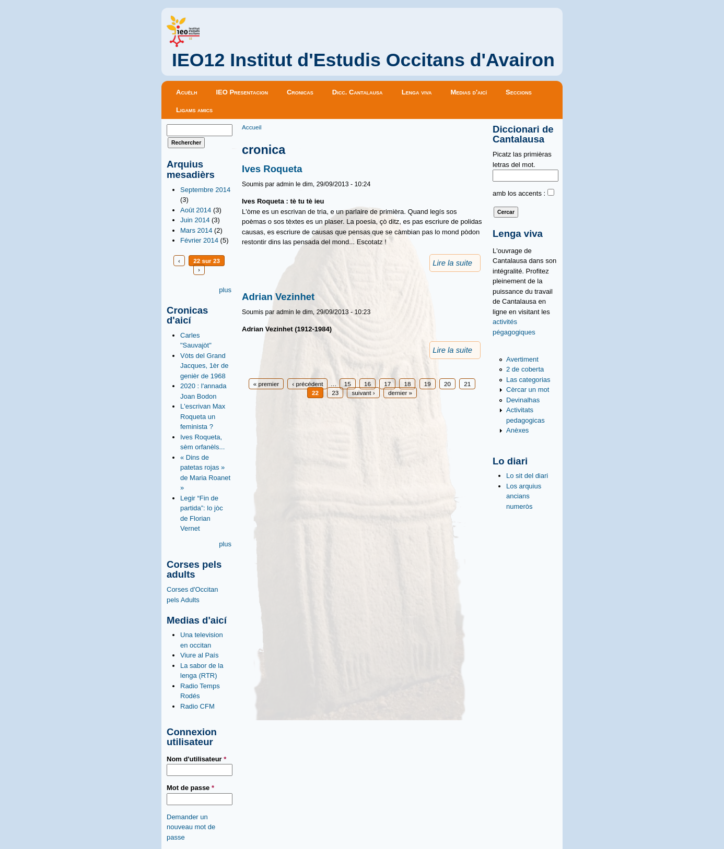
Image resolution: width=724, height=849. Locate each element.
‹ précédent (307, 383)
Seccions (519, 92)
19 (427, 383)
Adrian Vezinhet (278, 296)
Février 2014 (199, 240)
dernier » (400, 392)
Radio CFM (197, 706)
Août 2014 (195, 210)
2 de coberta (525, 369)
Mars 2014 (196, 230)
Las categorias (528, 380)
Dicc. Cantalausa (357, 92)
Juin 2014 (194, 220)
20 (447, 383)
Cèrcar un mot (527, 389)
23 (335, 392)
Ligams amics (194, 110)
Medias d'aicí (469, 92)
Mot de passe (190, 788)
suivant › (363, 392)
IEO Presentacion (242, 92)
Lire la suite (452, 263)
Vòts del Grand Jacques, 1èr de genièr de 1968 (204, 366)
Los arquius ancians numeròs (523, 496)
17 (387, 383)
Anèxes (517, 430)
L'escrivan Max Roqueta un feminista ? (202, 416)
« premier (266, 383)
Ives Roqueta (272, 168)
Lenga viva (417, 92)
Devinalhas (523, 400)
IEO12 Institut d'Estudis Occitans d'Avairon (363, 60)
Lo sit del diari (527, 476)
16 (367, 383)
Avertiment (522, 359)
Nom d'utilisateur (196, 759)
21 (467, 383)
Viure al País (199, 655)
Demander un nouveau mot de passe (191, 827)
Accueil (252, 127)
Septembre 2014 (205, 190)
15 (347, 383)
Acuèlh (186, 92)
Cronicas (300, 92)
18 (407, 383)
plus (225, 290)
